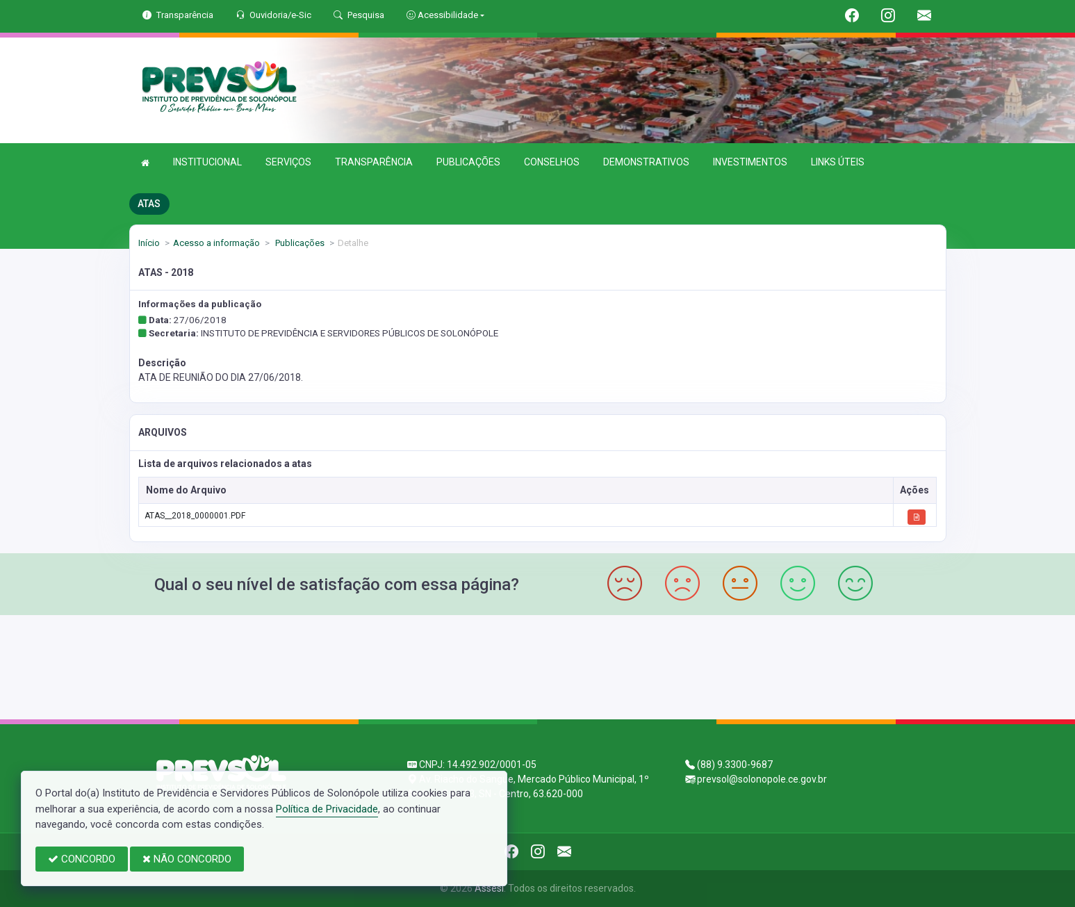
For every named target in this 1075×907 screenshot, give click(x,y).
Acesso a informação (216, 243)
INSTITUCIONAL (207, 161)
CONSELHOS (552, 161)
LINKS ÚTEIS (837, 161)
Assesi (489, 888)
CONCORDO (81, 859)
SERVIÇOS (288, 161)
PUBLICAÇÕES (468, 161)
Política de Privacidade (327, 809)
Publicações (299, 243)
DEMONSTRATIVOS (646, 161)
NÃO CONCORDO (186, 859)
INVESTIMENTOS (750, 161)
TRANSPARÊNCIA (374, 161)
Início (149, 243)
